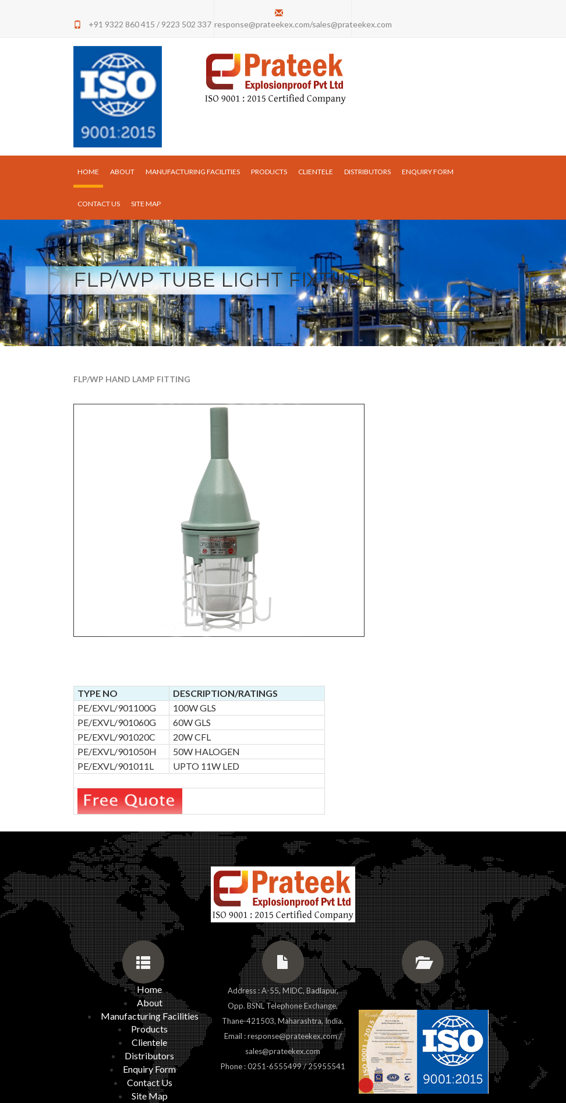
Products (269, 171)
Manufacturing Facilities (193, 171)
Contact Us (98, 203)
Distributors (367, 171)
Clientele (315, 171)
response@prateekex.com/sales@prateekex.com (303, 24)
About (122, 171)
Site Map (146, 203)
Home (90, 171)
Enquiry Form (428, 171)
